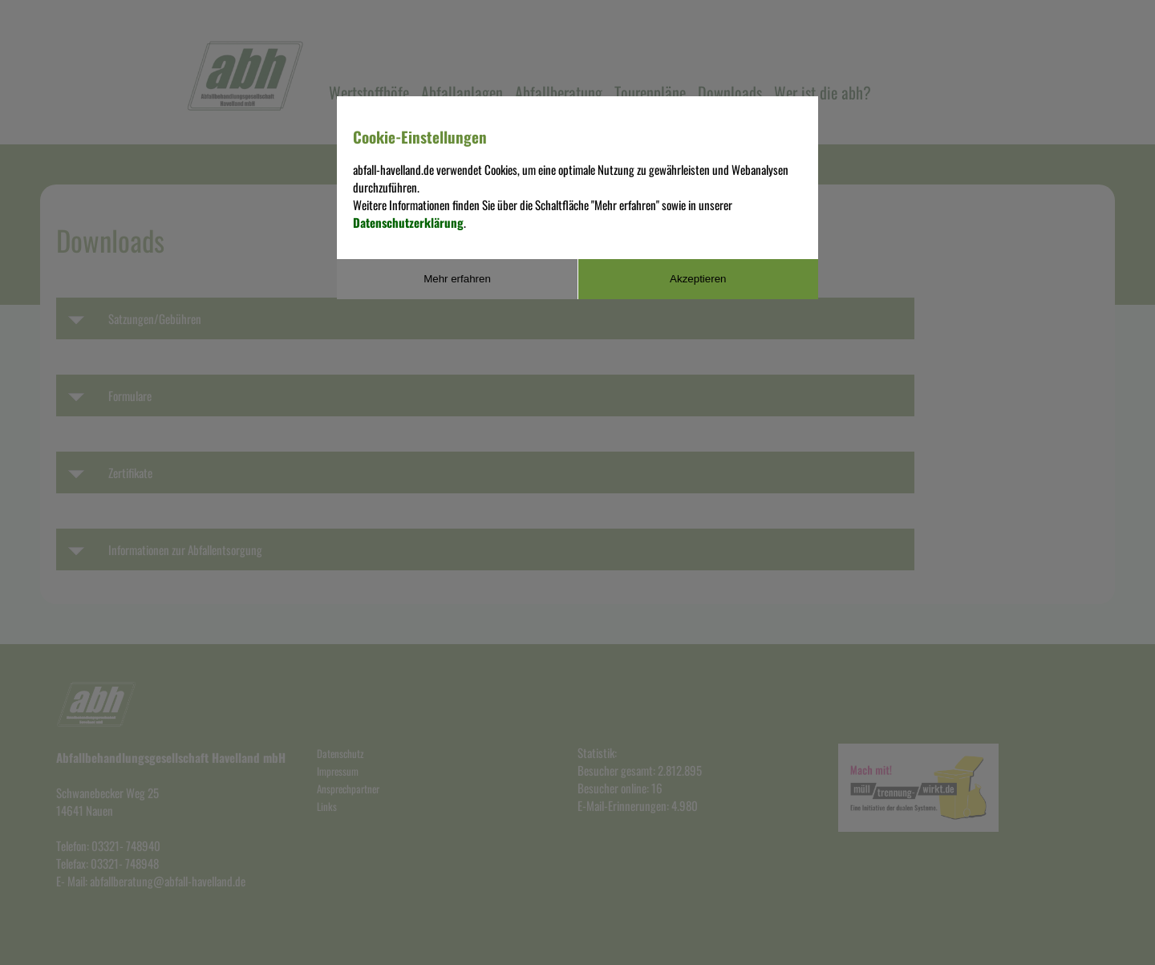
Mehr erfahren (457, 279)
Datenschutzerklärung (408, 222)
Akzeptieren (698, 279)
